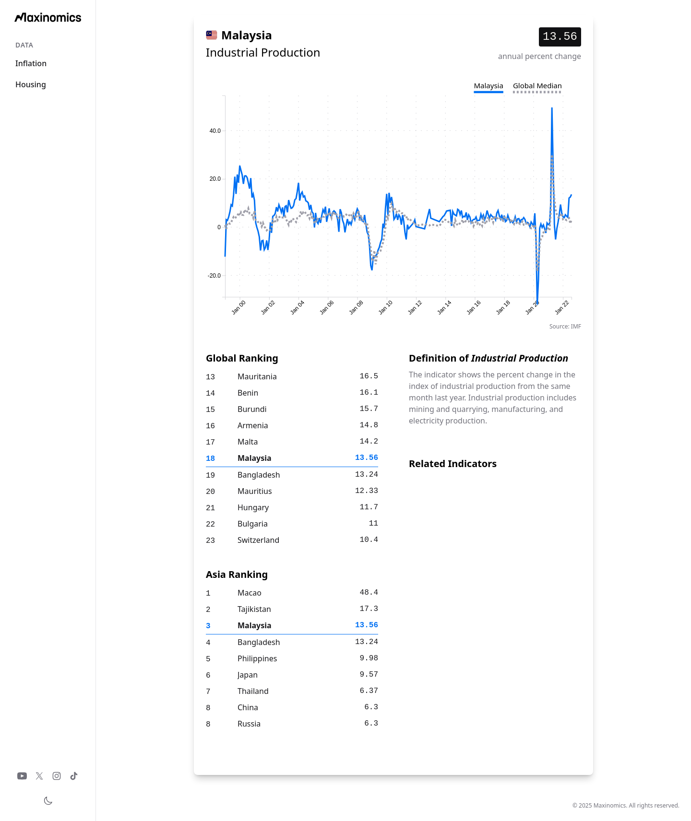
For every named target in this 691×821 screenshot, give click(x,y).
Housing (30, 84)
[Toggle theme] (48, 800)
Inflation (31, 63)
